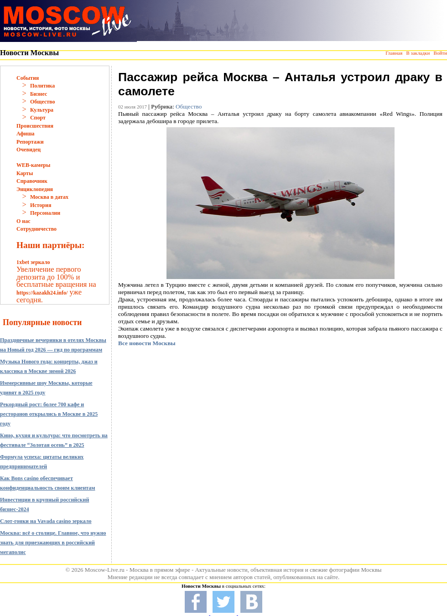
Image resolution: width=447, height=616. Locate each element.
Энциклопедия (34, 189)
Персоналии (45, 213)
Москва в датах (49, 197)
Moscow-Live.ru (105, 569)
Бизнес (38, 94)
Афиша (25, 133)
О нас (23, 221)
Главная (393, 53)
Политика (42, 86)
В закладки (418, 53)
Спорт (38, 117)
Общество (42, 101)
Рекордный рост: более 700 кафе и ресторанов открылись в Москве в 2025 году (49, 414)
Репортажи (30, 142)
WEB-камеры (33, 165)
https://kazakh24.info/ (42, 293)
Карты (24, 173)
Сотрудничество (36, 229)
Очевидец (28, 149)
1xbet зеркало (33, 262)
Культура (41, 110)
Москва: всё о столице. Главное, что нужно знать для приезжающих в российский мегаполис (53, 542)
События (27, 78)
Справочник (31, 181)
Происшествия (34, 126)
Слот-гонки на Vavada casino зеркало (46, 521)
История (40, 205)
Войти (440, 53)
